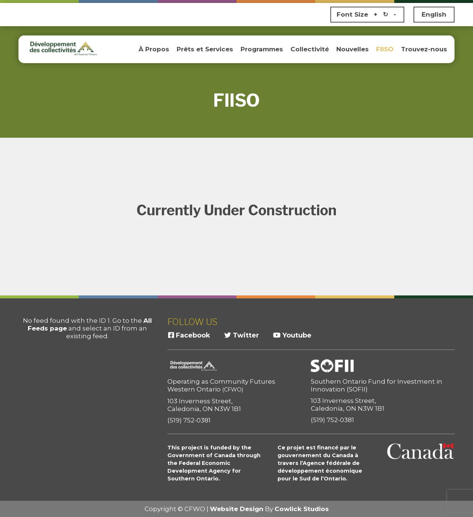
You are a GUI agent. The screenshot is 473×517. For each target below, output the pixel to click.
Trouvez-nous (424, 49)
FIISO (385, 49)
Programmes (262, 49)
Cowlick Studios (302, 509)
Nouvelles (352, 49)
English (434, 14)
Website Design (236, 509)
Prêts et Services (205, 49)
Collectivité (309, 49)
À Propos (154, 49)
